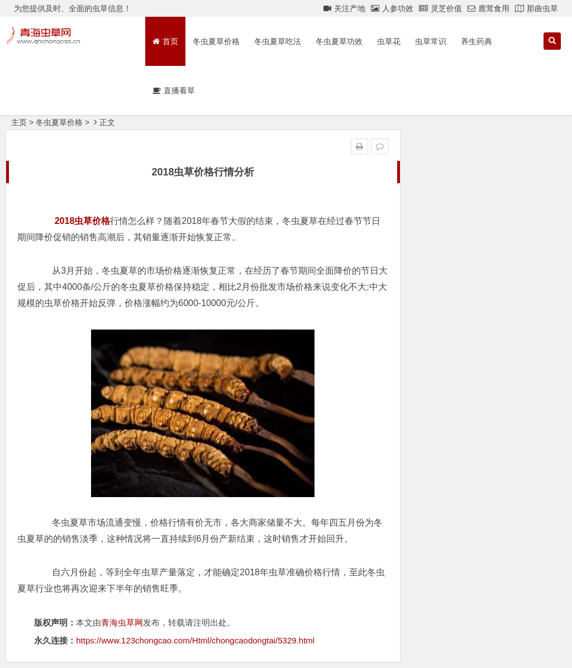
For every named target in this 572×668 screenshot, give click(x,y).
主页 (19, 122)
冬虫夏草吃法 (277, 41)
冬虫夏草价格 (216, 41)
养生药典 (476, 41)
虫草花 (389, 41)
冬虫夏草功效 (339, 41)
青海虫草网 (122, 622)
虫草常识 (430, 41)
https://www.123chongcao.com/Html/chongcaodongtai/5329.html (195, 640)
